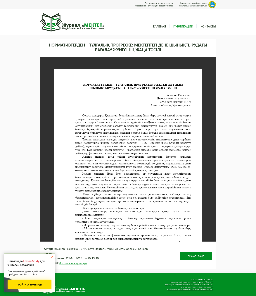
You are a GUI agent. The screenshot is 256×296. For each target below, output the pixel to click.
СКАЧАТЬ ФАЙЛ (196, 256)
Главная (159, 26)
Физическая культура (73, 263)
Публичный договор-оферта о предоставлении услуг (189, 289)
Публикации (183, 26)
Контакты (208, 26)
